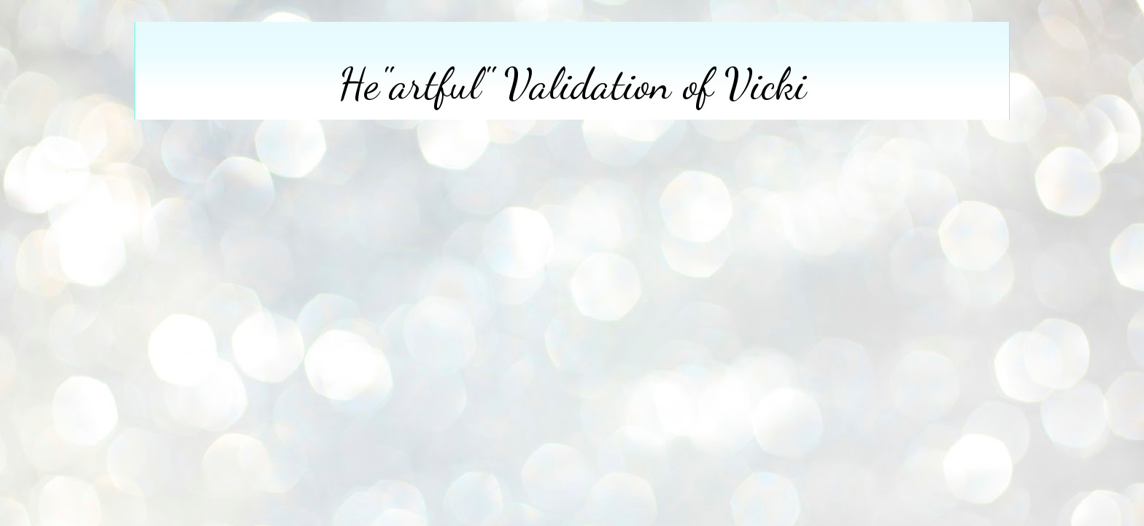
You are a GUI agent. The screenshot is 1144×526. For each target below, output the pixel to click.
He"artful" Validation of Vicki (572, 84)
